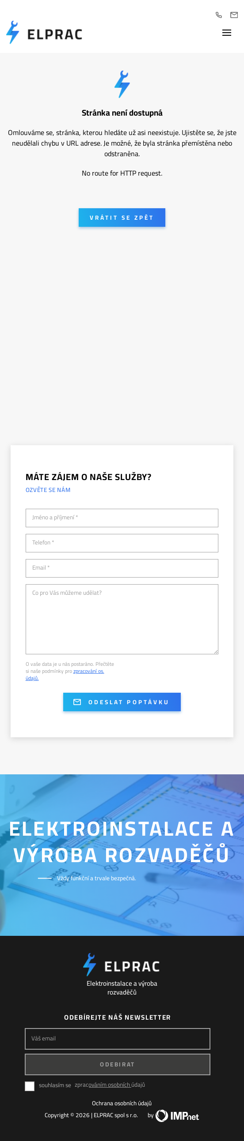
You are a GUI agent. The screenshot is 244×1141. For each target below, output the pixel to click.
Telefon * (43, 542)
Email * (41, 567)
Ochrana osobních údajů (122, 1103)
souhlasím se (55, 1085)
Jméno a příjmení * (55, 517)
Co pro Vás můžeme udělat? (67, 593)
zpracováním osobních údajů (110, 1085)
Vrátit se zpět (122, 217)
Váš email (43, 1038)
